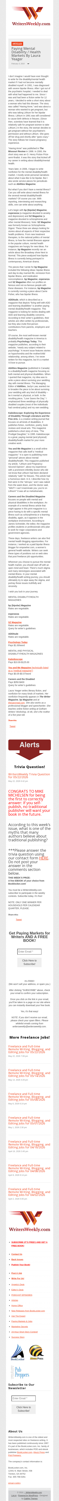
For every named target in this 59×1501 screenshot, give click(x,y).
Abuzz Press (39, 1452)
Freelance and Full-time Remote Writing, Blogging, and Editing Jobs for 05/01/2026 (29, 1120)
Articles (17, 44)
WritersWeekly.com (33, 1492)
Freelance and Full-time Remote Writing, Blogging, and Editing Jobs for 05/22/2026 (29, 1049)
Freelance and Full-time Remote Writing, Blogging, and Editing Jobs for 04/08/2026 (29, 1168)
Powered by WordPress (28, 1495)
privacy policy (14, 1483)
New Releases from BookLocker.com (28, 1311)
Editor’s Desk (17, 1290)
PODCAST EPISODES (21, 1295)
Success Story (18, 1337)
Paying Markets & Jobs (21, 1321)
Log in (14, 1495)
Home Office (17, 1305)
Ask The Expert (18, 1316)
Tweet (12, 726)
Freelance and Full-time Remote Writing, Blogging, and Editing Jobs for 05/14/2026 (29, 1073)
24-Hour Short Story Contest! (24, 1332)
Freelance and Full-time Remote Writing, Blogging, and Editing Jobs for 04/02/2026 (29, 1192)
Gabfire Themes (31, 1498)
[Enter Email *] (29, 952)
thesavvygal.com (16, 702)
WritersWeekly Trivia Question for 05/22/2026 (29, 775)
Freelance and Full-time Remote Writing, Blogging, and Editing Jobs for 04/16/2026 (29, 1144)
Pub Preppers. (14, 1455)
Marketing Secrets (19, 1326)
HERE (43, 857)
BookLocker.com (24, 1452)
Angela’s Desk (18, 1284)
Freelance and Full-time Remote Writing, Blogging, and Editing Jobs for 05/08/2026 (29, 1096)
